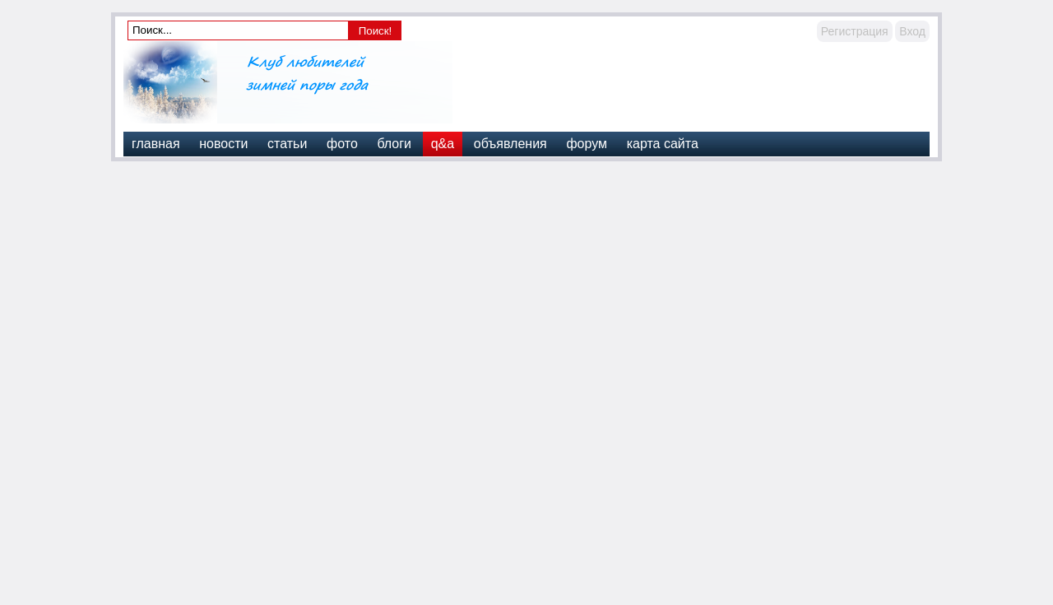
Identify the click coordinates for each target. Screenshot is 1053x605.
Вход (912, 31)
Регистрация (854, 31)
